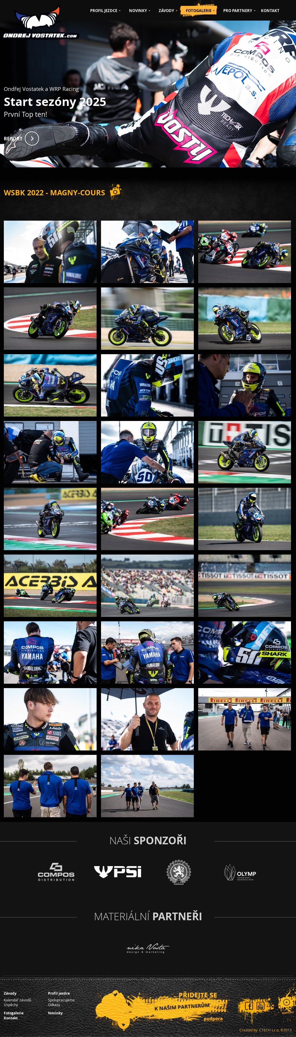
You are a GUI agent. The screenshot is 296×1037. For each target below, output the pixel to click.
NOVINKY (138, 10)
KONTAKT (270, 10)
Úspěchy (11, 1004)
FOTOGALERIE (198, 10)
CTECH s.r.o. (269, 1030)
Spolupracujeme (61, 1000)
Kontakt (11, 1018)
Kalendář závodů (17, 1000)
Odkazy (54, 1004)
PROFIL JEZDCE (103, 10)
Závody (10, 993)
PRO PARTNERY (237, 10)
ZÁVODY (166, 10)
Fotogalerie (14, 1013)
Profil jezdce (59, 993)
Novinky (55, 1013)
